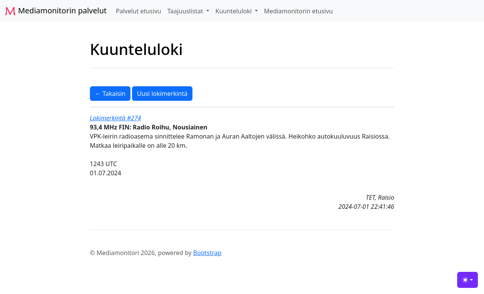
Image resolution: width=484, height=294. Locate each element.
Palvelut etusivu (138, 11)
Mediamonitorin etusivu (298, 11)
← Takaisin (110, 93)
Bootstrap (207, 253)
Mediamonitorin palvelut (56, 11)
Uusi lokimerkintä (162, 93)
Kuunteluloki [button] (234, 11)
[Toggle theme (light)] (467, 280)
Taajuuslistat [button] (186, 11)
